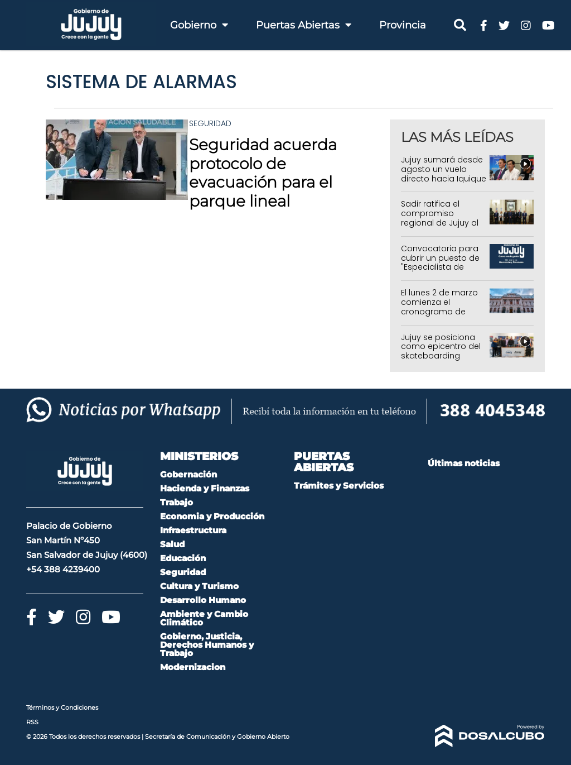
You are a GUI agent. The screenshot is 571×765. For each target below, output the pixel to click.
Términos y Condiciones (62, 707)
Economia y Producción (212, 516)
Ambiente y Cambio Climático (204, 618)
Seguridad (210, 123)
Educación (183, 558)
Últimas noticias (464, 463)
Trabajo (176, 502)
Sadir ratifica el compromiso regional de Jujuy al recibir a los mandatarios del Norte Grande (439, 227)
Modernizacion (192, 667)
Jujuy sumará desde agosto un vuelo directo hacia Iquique (443, 169)
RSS (32, 722)
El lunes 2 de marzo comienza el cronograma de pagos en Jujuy (439, 306)
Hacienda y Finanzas (204, 488)
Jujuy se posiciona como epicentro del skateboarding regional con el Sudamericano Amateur (441, 361)
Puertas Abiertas (303, 25)
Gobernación (188, 474)
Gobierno (199, 25)
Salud (172, 544)
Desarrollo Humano (203, 600)
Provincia (402, 25)
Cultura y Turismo (199, 586)
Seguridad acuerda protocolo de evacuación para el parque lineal (263, 173)
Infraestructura (193, 530)
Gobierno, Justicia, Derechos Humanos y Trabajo (207, 644)
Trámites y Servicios (339, 485)
